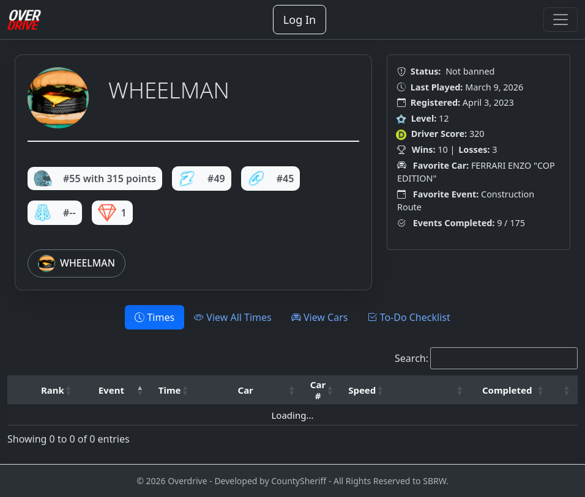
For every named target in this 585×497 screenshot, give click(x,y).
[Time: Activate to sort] (173, 390)
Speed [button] (362, 390)
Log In (299, 19)
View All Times (233, 317)
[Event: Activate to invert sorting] (115, 390)
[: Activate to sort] (431, 390)
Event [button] (111, 390)
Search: (411, 358)
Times (154, 317)
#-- (55, 213)
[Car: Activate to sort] (249, 390)
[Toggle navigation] (560, 19)
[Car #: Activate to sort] (322, 390)
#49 (201, 178)
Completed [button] (507, 390)
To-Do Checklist (408, 317)
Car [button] (245, 390)
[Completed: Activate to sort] (511, 390)
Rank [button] (52, 390)
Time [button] (169, 390)
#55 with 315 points (95, 178)
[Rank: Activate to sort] (57, 390)
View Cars (319, 317)
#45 (270, 178)
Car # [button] (318, 390)
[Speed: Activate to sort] (366, 390)
